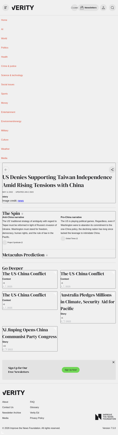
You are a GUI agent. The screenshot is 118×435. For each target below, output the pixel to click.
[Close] (113, 362)
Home (4, 20)
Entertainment (8, 112)
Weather (5, 149)
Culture (4, 140)
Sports (4, 93)
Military (4, 130)
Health (4, 57)
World (4, 38)
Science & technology (12, 75)
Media (4, 158)
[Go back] (5, 169)
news (21, 200)
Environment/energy (11, 121)
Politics (4, 47)
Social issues (7, 84)
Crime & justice (8, 66)
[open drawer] (5, 7)
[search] (112, 7)
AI (2, 29)
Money (4, 103)
